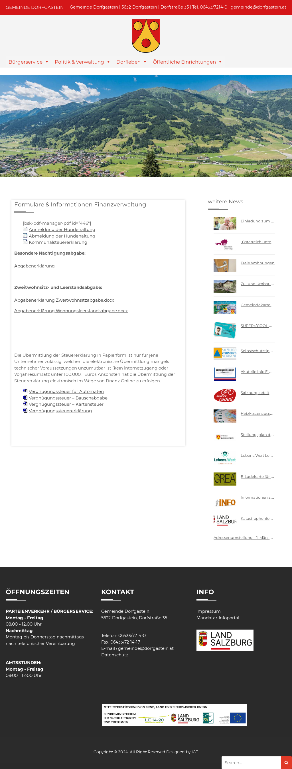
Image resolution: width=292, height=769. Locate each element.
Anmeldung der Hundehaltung (62, 229)
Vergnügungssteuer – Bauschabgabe (68, 398)
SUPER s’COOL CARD (260, 325)
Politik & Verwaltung (79, 62)
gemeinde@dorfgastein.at (258, 7)
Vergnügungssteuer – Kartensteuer (66, 404)
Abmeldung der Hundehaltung (62, 236)
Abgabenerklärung (34, 266)
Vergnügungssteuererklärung (60, 410)
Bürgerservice (25, 62)
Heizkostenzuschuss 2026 (264, 413)
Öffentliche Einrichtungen (184, 62)
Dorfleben (128, 62)
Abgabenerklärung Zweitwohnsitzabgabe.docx (64, 300)
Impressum (208, 611)
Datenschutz (114, 655)
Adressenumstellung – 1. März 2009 (246, 537)
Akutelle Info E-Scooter (262, 371)
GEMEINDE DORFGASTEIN (35, 7)
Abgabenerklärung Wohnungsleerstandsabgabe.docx (71, 310)
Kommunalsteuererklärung (58, 242)
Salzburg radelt (255, 392)
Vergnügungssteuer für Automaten (66, 391)
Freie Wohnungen (258, 263)
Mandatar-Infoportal (217, 617)
